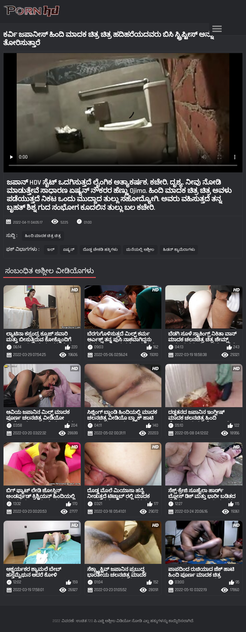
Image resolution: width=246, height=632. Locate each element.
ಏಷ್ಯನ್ (68, 249)
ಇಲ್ (50, 249)
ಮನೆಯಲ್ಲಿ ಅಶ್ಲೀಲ (140, 249)
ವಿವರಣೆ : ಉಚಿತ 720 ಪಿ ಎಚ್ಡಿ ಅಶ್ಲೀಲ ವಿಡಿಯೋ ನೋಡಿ (102, 621)
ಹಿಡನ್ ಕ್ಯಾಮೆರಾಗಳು (179, 249)
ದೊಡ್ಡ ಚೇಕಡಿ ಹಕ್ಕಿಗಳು (100, 249)
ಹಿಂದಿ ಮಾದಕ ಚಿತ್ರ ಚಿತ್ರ (43, 235)
